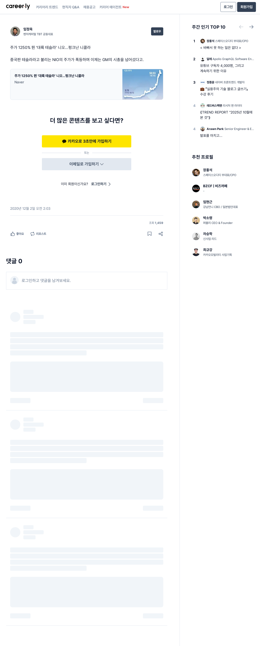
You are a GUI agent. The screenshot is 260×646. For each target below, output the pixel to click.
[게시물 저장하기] (149, 233)
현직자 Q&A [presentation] (70, 7)
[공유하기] (160, 233)
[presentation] (18, 7)
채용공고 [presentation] (89, 7)
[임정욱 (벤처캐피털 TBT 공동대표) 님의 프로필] (31, 31)
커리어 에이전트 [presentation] (114, 7)
